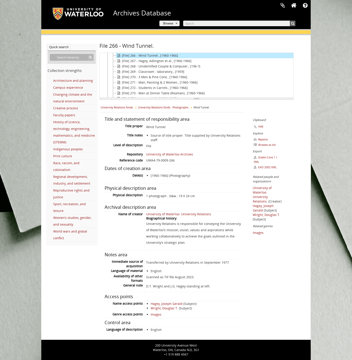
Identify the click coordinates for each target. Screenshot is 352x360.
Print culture (62, 156)
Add (260, 126)
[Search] (239, 23)
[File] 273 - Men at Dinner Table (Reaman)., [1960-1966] (160, 93)
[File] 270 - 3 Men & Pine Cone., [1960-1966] (151, 77)
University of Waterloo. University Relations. (179, 214)
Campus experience (68, 87)
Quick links (305, 5)
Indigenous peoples (68, 149)
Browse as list (265, 145)
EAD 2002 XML (265, 167)
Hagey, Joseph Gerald (167, 304)
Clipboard (282, 5)
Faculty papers (64, 115)
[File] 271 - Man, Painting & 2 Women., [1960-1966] (157, 82)
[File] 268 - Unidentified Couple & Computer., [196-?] (158, 66)
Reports (261, 139)
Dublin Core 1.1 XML (265, 159)
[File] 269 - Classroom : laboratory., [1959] (150, 71)
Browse (168, 23)
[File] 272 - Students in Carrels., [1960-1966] (152, 88)
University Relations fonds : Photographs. (163, 107)
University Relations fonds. (117, 107)
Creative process (65, 108)
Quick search (59, 47)
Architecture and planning (73, 80)
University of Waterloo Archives (169, 154)
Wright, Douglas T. (164, 308)
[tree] (196, 75)
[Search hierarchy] (72, 57)
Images (156, 314)
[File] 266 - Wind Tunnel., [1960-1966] (147, 55)
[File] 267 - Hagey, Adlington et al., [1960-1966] (153, 61)
